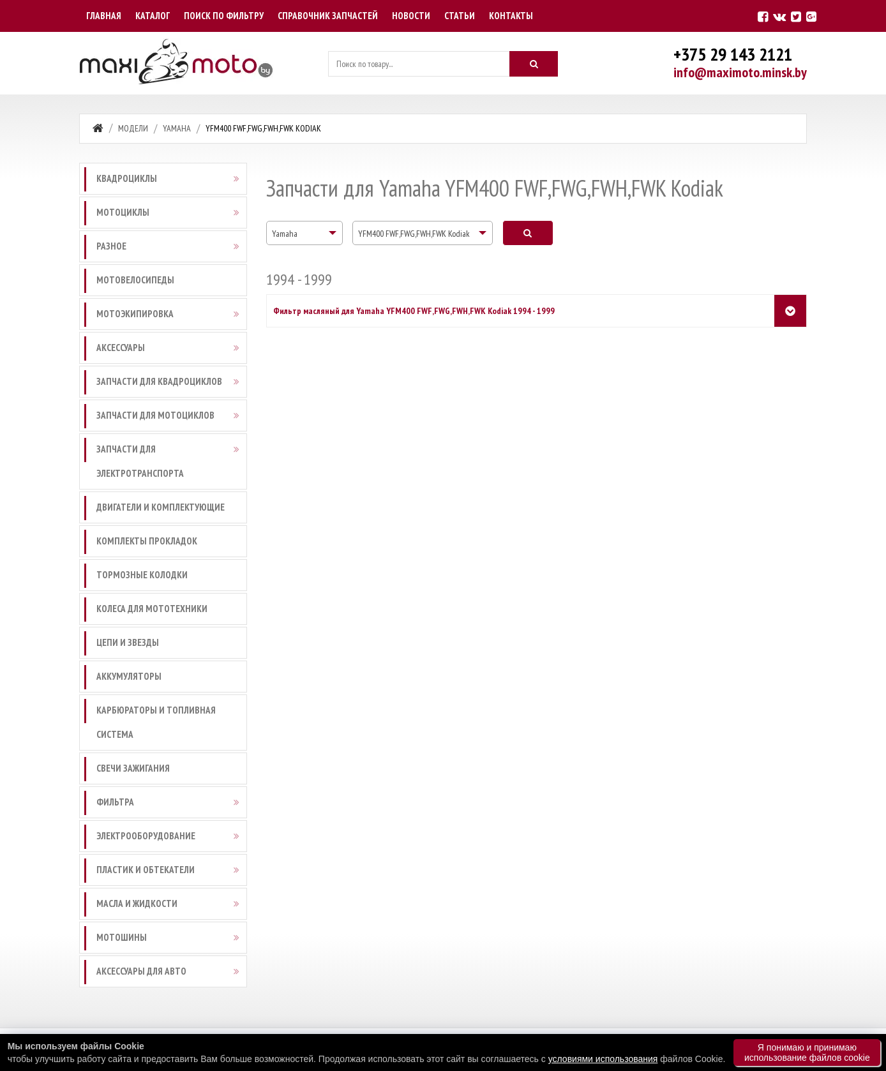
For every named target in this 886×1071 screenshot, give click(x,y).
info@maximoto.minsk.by (740, 72)
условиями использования (603, 1059)
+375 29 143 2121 (732, 54)
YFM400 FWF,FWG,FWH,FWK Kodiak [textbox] (414, 233)
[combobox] (304, 233)
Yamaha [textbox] (284, 233)
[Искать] (533, 64)
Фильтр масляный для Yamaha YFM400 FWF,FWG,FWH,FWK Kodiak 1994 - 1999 (414, 311)
